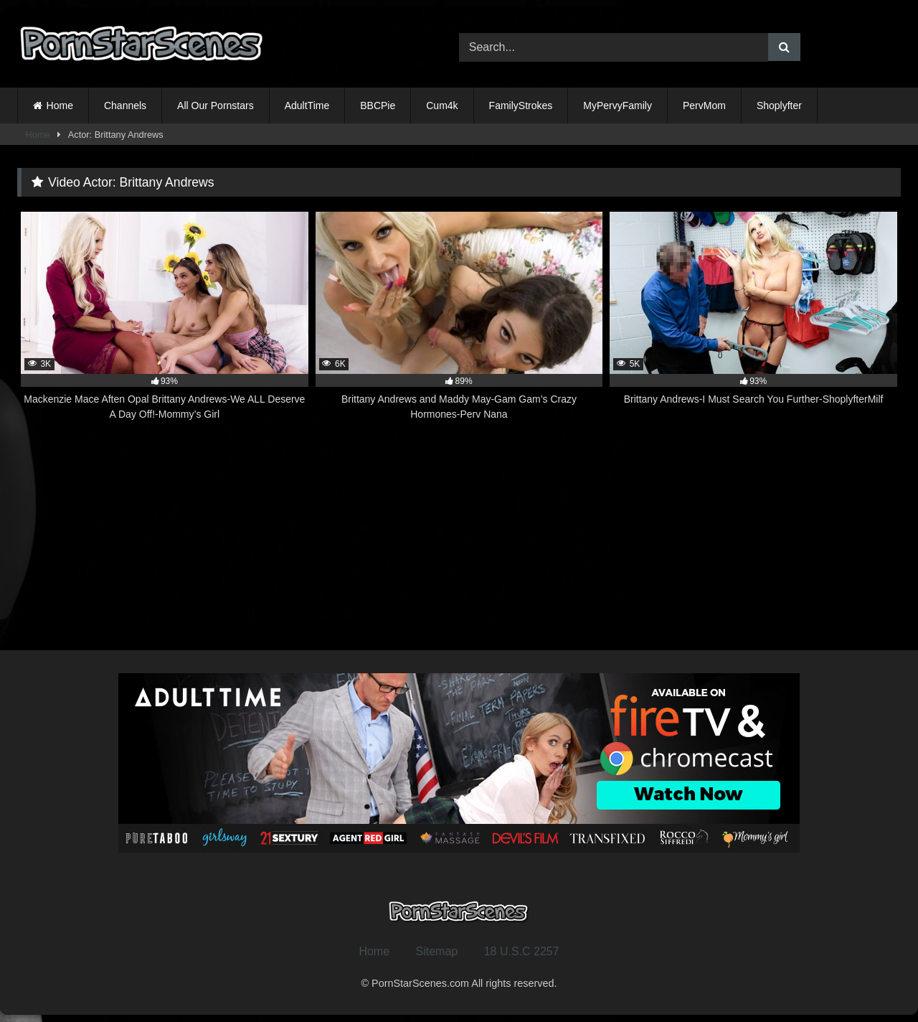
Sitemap (437, 951)
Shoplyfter (779, 105)
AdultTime (307, 105)
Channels (125, 105)
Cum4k (442, 105)
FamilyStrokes (521, 105)
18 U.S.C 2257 (521, 951)
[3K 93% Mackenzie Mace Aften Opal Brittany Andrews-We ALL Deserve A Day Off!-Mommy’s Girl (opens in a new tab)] (164, 316)
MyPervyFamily (617, 105)
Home (60, 105)
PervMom (704, 105)
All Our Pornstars (215, 105)
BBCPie (377, 105)
